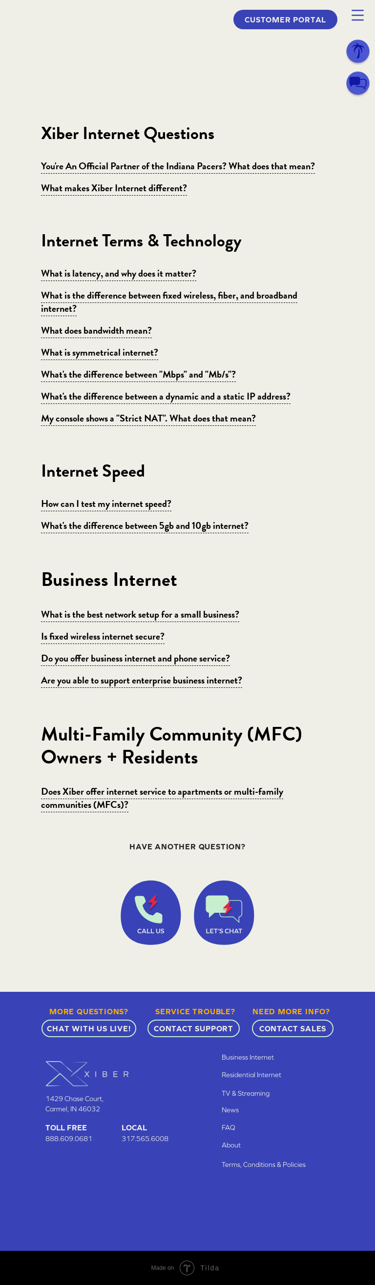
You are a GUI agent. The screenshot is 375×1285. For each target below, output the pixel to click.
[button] (358, 15)
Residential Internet (251, 1075)
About (231, 1145)
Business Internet (248, 1057)
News (230, 1110)
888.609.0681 (68, 1139)
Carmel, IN (61, 1109)
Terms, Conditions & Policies (264, 1164)
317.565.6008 (145, 1139)
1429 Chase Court (73, 1099)
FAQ (228, 1127)
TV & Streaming (246, 1093)
